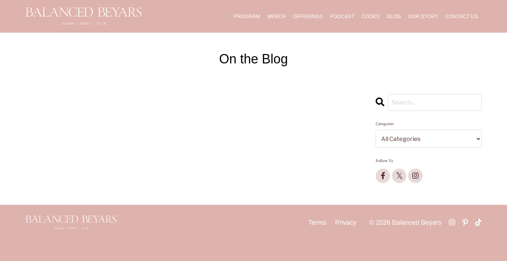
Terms (317, 222)
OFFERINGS (308, 16)
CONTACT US (461, 16)
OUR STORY (423, 16)
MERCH (276, 16)
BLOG (394, 16)
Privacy (345, 222)
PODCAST (342, 16)
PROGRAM (247, 16)
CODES (371, 16)
